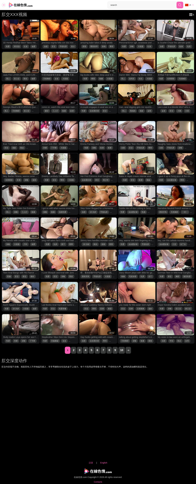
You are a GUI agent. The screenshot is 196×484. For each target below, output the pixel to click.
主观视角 (140, 309)
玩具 (189, 46)
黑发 (71, 276)
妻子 (63, 244)
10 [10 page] (121, 350)
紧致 (150, 341)
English (103, 463)
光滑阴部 (170, 79)
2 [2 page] (73, 350)
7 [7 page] (103, 350)
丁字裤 (54, 148)
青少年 (105, 180)
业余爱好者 (94, 111)
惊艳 (104, 46)
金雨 (149, 111)
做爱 (33, 46)
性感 (143, 212)
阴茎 (84, 46)
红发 (26, 46)
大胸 (179, 111)
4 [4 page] (85, 350)
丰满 (18, 180)
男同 (182, 180)
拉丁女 (183, 244)
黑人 (8, 79)
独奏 (123, 276)
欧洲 (140, 180)
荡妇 (150, 309)
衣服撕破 (54, 341)
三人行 (55, 111)
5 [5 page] (91, 350)
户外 (25, 244)
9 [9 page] (115, 350)
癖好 (47, 111)
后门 (150, 276)
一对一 (185, 212)
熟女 (22, 148)
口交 (174, 244)
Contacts (98, 482)
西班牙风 (163, 212)
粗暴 (64, 111)
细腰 (101, 79)
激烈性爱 (187, 276)
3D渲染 (17, 46)
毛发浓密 (132, 276)
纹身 (181, 46)
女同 (187, 341)
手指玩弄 (63, 46)
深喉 (132, 46)
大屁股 (140, 46)
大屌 (187, 111)
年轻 (171, 341)
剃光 (25, 79)
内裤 (45, 148)
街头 (140, 79)
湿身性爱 (62, 212)
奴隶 (72, 111)
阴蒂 (71, 244)
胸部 (177, 276)
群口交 (188, 309)
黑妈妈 (132, 111)
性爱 (8, 46)
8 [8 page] (109, 350)
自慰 (46, 46)
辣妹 (148, 180)
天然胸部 (47, 79)
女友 (56, 79)
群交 (97, 180)
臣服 (9, 276)
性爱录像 (62, 309)
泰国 (110, 309)
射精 (103, 244)
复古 (73, 46)
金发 (163, 111)
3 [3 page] (79, 350)
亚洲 (102, 309)
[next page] (128, 350)
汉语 (91, 463)
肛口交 (16, 79)
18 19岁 (93, 212)
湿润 (34, 180)
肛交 (53, 46)
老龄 (141, 111)
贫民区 (132, 79)
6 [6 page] (97, 350)
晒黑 (93, 79)
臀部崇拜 (94, 46)
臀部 (111, 46)
